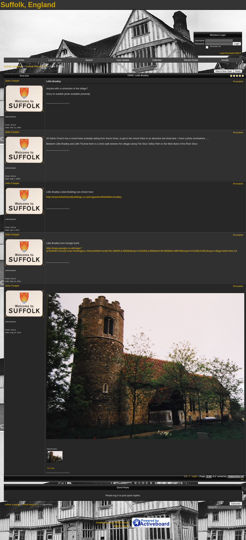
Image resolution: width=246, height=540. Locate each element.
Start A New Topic (223, 71)
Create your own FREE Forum (112, 522)
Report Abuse (121, 526)
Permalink (238, 81)
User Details (123, 60)
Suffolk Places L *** (36, 66)
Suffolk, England (13, 66)
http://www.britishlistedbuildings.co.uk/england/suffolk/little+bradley (84, 197)
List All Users (55, 60)
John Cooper (12, 80)
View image (51, 468)
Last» (195, 476)
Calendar (157, 60)
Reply (238, 71)
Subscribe (236, 503)
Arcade (225, 60)
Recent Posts (191, 60)
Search (89, 60)
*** (242, 480)
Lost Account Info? (230, 53)
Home (21, 60)
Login (236, 44)
